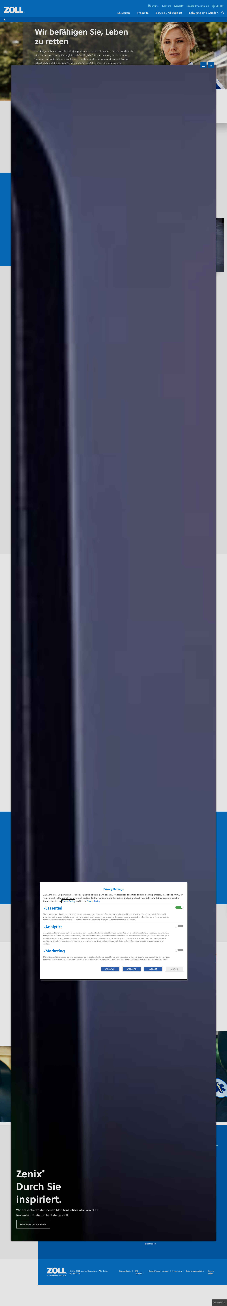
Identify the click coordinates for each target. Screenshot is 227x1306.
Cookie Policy (68, 901)
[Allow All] (110, 968)
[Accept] (153, 968)
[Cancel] (174, 968)
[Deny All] (132, 968)
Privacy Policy (93, 901)
